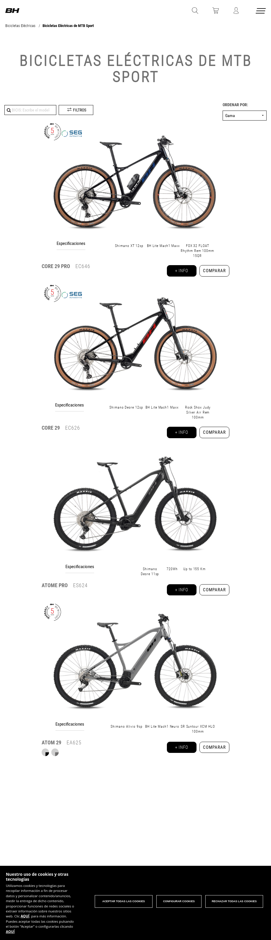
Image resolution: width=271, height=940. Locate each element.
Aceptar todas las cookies (122, 900)
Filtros (79, 110)
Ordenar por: (235, 104)
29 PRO (56, 266)
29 (51, 430)
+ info (178, 272)
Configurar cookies (178, 900)
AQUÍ (35, 915)
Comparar (213, 272)
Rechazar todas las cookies (234, 900)
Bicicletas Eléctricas (20, 25)
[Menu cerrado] (261, 12)
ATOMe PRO (55, 591)
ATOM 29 (51, 751)
